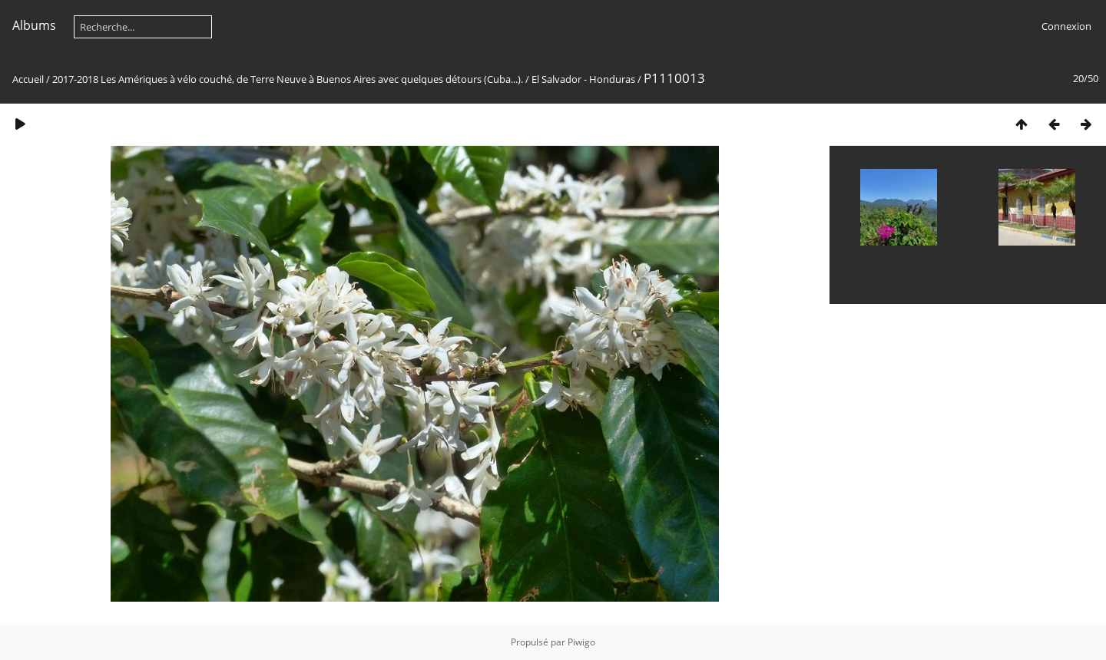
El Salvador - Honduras (583, 79)
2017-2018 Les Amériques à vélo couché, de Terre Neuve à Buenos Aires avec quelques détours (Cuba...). (287, 79)
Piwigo (581, 641)
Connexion (1066, 26)
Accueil (28, 79)
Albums (34, 25)
